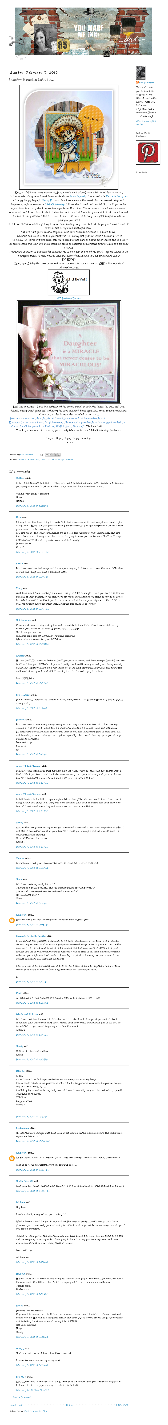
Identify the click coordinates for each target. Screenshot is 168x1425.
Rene (18, 517)
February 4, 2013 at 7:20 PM (32, 1059)
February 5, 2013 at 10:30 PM (32, 1190)
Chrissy (20, 655)
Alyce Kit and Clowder (28, 766)
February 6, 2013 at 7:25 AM (32, 1262)
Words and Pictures (27, 1014)
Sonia (19, 879)
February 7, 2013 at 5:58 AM (32, 1336)
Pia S (19, 993)
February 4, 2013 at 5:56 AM (32, 867)
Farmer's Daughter (117, 196)
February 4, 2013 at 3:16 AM (31, 754)
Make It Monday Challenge (60, 459)
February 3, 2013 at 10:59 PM (32, 644)
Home (69, 1405)
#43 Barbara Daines (69, 298)
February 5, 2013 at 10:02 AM (32, 1141)
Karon (19, 563)
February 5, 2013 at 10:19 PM (32, 1169)
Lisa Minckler (146, 82)
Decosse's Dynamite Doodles (31, 936)
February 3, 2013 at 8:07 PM (32, 576)
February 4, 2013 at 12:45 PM (32, 924)
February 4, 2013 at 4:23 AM (32, 811)
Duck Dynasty (78, 196)
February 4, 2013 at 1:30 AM (32, 683)
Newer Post (16, 1405)
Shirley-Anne (23, 620)
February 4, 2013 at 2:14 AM (31, 708)
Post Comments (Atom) (36, 1411)
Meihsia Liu (22, 1128)
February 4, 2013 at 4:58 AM (32, 846)
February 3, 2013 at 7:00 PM (32, 552)
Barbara (20, 1273)
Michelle (20, 1202)
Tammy (20, 858)
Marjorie (21, 719)
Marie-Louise (23, 694)
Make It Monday (55, 204)
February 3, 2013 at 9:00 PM (32, 608)
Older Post (122, 1405)
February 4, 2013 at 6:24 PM (32, 1034)
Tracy (19, 588)
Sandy (19, 822)
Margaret (21, 1376)
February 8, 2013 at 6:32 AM (32, 1365)
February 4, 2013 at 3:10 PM (32, 981)
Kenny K (47, 200)
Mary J (20, 1348)
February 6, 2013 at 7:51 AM (31, 1294)
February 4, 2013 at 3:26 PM (32, 1002)
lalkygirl (20, 1070)
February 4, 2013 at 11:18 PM (31, 1116)
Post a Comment (22, 1397)
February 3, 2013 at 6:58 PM (32, 505)
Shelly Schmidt (24, 1181)
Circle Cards (23, 459)
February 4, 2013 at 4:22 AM (32, 782)
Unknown (21, 914)
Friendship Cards (38, 459)
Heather (20, 478)
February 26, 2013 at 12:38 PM (33, 1390)
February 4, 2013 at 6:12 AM (31, 903)
